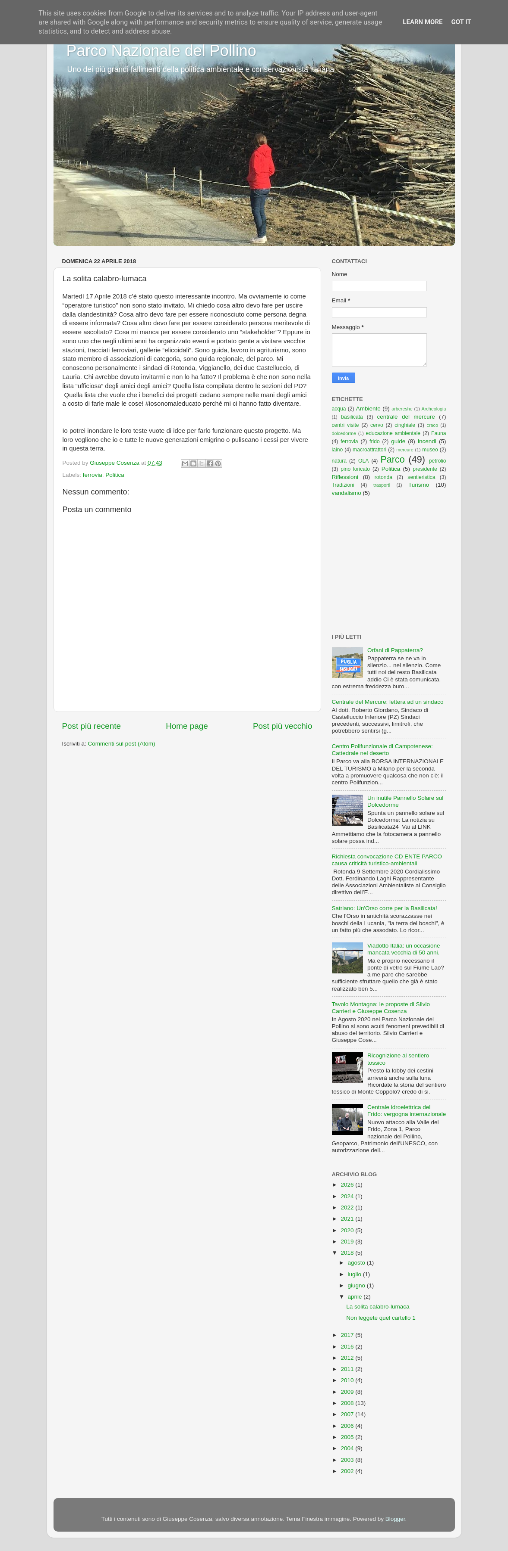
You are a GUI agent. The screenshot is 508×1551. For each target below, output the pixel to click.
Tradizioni (343, 485)
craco (432, 425)
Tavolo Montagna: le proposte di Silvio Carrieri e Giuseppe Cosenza (381, 1007)
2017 (348, 1335)
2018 (348, 1253)
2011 (348, 1369)
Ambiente (368, 408)
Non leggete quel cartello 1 (381, 1318)
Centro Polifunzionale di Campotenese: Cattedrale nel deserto (382, 749)
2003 (348, 1460)
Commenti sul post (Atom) (121, 743)
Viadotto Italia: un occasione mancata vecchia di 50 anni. (403, 949)
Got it (461, 22)
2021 (348, 1218)
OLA (363, 461)
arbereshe (402, 408)
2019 (348, 1241)
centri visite (345, 425)
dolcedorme (344, 433)
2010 (348, 1380)
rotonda (383, 477)
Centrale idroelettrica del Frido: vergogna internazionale (406, 1110)
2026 (348, 1184)
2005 (348, 1437)
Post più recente (91, 725)
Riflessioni (345, 477)
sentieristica (421, 477)
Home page (187, 725)
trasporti (381, 485)
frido (374, 441)
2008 (348, 1403)
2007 (348, 1414)
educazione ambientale (393, 433)
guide (398, 441)
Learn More (422, 22)
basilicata (352, 417)
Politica (114, 475)
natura (339, 461)
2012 (348, 1358)
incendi (427, 441)
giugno (357, 1285)
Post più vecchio (282, 725)
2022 (348, 1207)
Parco (392, 459)
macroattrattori (369, 450)
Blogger (395, 1519)
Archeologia (433, 408)
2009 (348, 1392)
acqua (339, 409)
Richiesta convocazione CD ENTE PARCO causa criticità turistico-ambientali (387, 860)
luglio (355, 1274)
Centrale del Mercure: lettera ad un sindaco (388, 702)
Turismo (418, 485)
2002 (348, 1471)
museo (430, 450)
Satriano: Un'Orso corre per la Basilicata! (384, 908)
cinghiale (404, 425)
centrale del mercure (406, 416)
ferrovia (92, 475)
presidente (425, 469)
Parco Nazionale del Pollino (161, 50)
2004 (348, 1448)
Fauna (438, 433)
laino (337, 450)
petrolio (437, 461)
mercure (404, 449)
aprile (356, 1296)
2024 (348, 1196)
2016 (348, 1346)
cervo (376, 425)
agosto (357, 1262)
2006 (348, 1426)
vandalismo (346, 493)
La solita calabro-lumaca (377, 1306)
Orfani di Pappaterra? (395, 650)
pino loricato (355, 469)
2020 (348, 1230)
